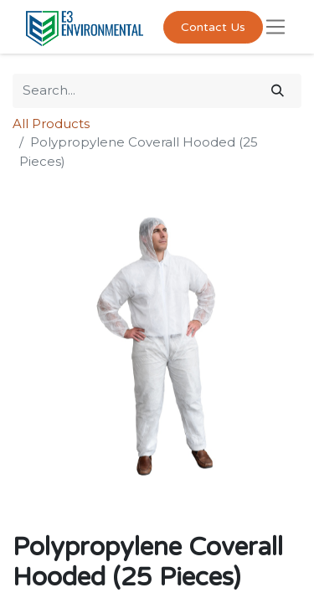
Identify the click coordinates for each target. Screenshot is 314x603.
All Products (51, 123)
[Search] (277, 91)
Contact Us (213, 27)
